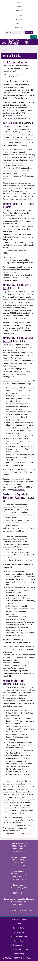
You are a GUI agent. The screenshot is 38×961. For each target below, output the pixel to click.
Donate (19, 19)
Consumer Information (19, 949)
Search (29, 32)
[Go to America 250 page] (27, 42)
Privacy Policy (19, 941)
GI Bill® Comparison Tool (15, 62)
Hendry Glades (19, 885)
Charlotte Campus (19, 843)
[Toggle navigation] (35, 42)
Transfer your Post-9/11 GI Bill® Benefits (19, 205)
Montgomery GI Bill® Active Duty (17, 286)
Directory (19, 23)
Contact (19, 6)
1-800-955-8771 (18, 910)
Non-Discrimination (19, 937)
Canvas (19, 15)
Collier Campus (19, 857)
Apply (19, 2)
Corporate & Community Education (19, 899)
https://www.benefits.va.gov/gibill (16, 118)
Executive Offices (19, 919)
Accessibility (19, 954)
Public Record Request (19, 945)
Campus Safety (19, 928)
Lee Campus (19, 871)
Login (34, 37)
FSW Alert (19, 28)
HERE (5, 253)
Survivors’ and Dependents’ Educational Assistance (16, 495)
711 (29, 910)
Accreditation (19, 932)
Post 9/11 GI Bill (11, 123)
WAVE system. (11, 333)
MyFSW (19, 11)
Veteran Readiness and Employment (14, 682)
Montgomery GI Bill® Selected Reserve (18, 339)
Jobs (19, 924)
